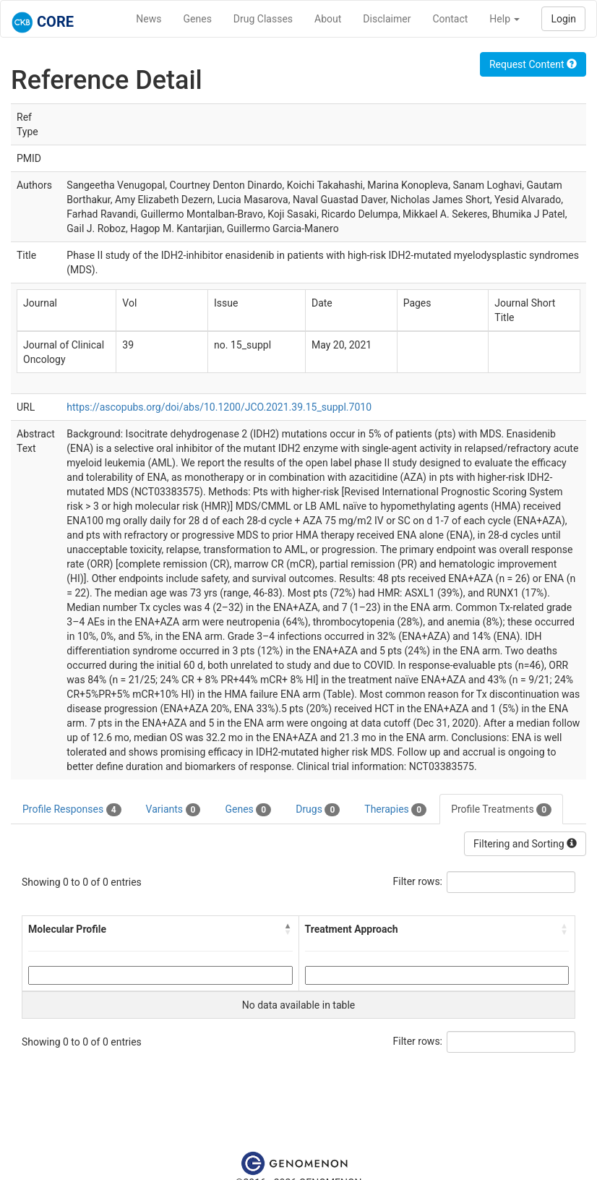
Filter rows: (418, 881)
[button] (288, 929)
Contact (450, 19)
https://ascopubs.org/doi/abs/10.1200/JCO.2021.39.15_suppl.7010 (218, 407)
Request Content (533, 64)
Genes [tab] (248, 809)
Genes (198, 19)
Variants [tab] (173, 809)
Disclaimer (387, 19)
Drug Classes (263, 19)
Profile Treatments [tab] (501, 809)
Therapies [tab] (395, 809)
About (327, 19)
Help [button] (504, 19)
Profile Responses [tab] (71, 809)
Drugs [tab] (318, 809)
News (148, 19)
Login (563, 19)
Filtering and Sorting (525, 844)
